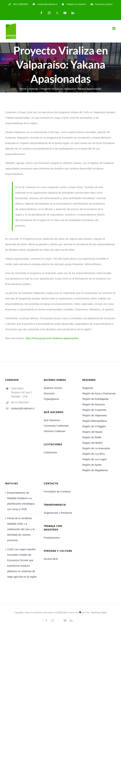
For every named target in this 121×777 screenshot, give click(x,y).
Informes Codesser (54, 431)
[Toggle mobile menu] (114, 28)
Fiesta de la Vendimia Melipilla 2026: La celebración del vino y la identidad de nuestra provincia (21, 529)
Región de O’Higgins (94, 426)
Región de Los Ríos (93, 453)
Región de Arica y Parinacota (98, 393)
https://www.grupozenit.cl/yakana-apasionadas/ (52, 338)
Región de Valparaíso (94, 415)
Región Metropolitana (94, 420)
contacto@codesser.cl (22, 408)
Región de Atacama (93, 404)
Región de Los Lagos (94, 459)
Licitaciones (50, 452)
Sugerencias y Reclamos (58, 512)
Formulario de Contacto (57, 491)
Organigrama (51, 398)
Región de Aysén (92, 464)
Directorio (49, 393)
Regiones (87, 387)
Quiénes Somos (53, 387)
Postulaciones (52, 537)
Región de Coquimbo (94, 409)
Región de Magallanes (95, 470)
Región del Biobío (92, 442)
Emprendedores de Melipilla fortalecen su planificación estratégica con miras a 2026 (21, 501)
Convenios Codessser (56, 425)
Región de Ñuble (92, 437)
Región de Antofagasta (95, 398)
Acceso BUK (51, 558)
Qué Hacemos (52, 420)
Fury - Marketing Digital (96, 612)
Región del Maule (92, 431)
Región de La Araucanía (96, 448)
